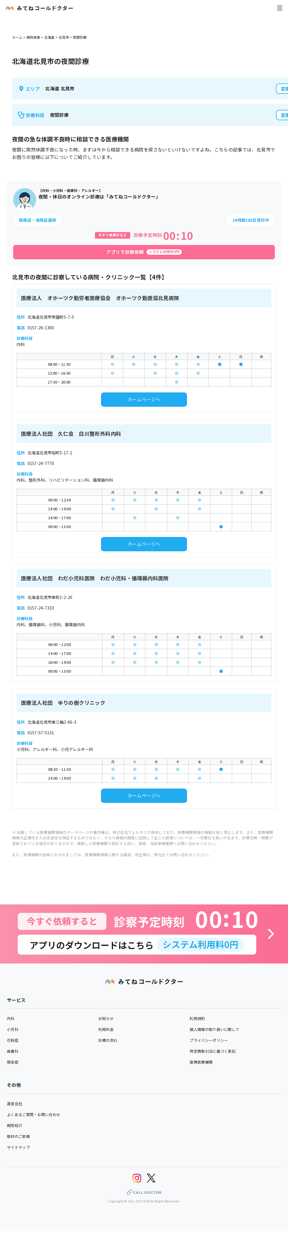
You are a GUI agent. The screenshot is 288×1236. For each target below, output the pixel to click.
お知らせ (106, 1018)
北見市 (64, 37)
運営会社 (14, 1103)
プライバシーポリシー (209, 1040)
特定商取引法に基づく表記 (213, 1051)
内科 (11, 1018)
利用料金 (106, 1029)
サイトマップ (18, 1147)
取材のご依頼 (18, 1136)
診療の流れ (108, 1040)
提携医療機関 (201, 1062)
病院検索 (33, 37)
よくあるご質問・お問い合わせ (33, 1114)
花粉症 (12, 1040)
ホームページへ (144, 399)
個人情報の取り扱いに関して (214, 1029)
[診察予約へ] (144, 934)
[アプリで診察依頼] (144, 252)
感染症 (12, 1062)
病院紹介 (14, 1125)
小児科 (12, 1029)
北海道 (49, 37)
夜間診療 (80, 37)
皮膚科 (12, 1051)
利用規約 (197, 1018)
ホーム (17, 37)
